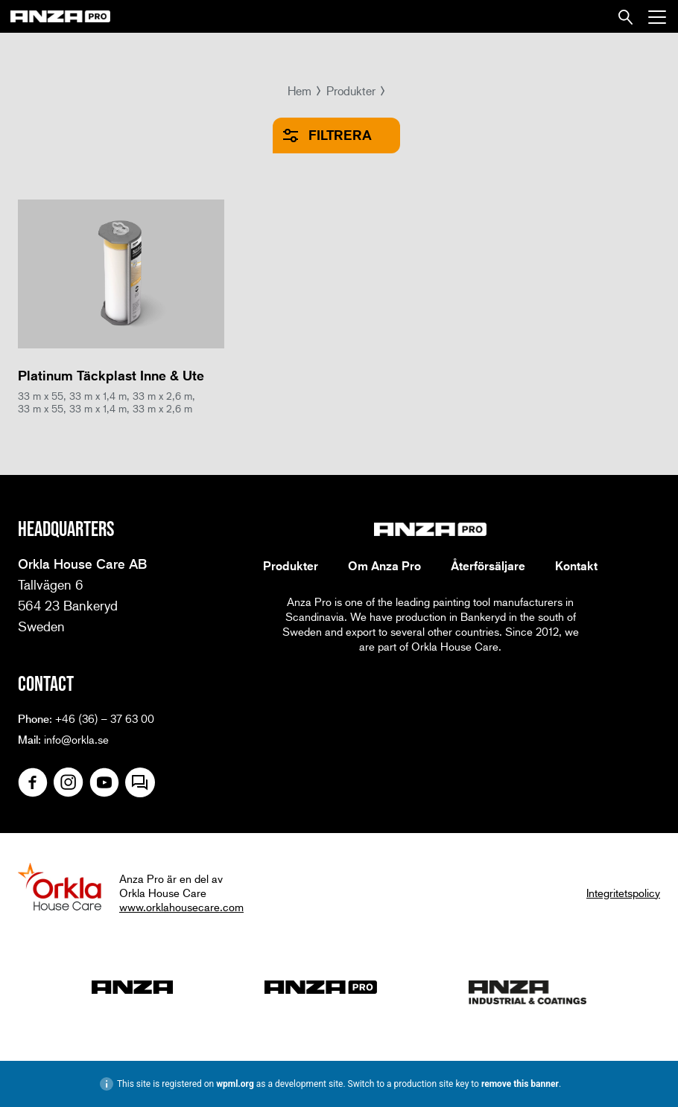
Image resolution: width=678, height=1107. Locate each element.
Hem (299, 90)
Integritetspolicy (623, 892)
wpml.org (235, 1084)
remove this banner (520, 1084)
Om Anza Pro (384, 565)
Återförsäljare (488, 565)
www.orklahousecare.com (181, 906)
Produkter (351, 90)
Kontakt (576, 565)
